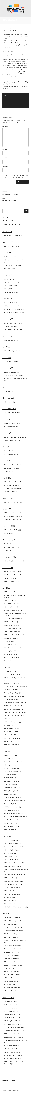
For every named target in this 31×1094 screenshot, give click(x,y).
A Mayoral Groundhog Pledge (15, 502)
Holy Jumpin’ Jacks (11, 741)
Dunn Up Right (10, 303)
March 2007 (7, 478)
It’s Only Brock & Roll (12, 1021)
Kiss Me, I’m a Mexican (13, 482)
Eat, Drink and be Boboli (13, 289)
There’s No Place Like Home (15, 309)
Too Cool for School (12, 859)
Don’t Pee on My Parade (13, 372)
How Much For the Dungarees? (15, 762)
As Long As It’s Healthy (13, 843)
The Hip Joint (10, 897)
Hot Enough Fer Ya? (12, 581)
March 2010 (7, 232)
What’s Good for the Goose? (14, 863)
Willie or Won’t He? (12, 731)
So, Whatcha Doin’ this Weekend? (16, 816)
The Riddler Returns (12, 412)
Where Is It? (10, 725)
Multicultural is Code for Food (15, 813)
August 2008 (7, 336)
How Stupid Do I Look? (12, 887)
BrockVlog (9, 20)
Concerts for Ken (11, 340)
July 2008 (6, 347)
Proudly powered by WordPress (10, 1090)
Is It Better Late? (11, 856)
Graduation (9, 402)
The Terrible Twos (11, 955)
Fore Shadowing (11, 924)
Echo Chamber (10, 794)
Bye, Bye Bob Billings (12, 423)
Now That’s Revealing (12, 488)
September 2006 (9, 557)
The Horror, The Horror (13, 235)
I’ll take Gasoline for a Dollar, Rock (15, 874)
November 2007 (8, 398)
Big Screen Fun (11, 823)
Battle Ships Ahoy (11, 292)
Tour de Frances (10, 491)
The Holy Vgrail (10, 878)
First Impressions (12, 971)
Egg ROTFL (9, 968)
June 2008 (6, 358)
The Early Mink (10, 774)
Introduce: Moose (11, 1011)
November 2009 (8, 242)
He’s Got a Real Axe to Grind (14, 225)
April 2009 (6, 253)
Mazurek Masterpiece (13, 575)
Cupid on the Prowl (11, 1034)
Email (4, 158)
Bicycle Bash (10, 592)
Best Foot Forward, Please (14, 847)
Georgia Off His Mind (13, 974)
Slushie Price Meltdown (13, 610)
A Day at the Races (11, 765)
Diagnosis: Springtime (12, 945)
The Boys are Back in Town (14, 1017)
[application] (15, 100)
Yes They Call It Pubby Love (14, 561)
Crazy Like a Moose (12, 468)
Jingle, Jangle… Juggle (12, 693)
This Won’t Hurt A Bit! (12, 987)
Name (4, 149)
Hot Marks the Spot (12, 306)
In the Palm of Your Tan (13, 265)
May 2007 (6, 447)
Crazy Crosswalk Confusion (14, 1030)
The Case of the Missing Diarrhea (16, 907)
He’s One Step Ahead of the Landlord (17, 378)
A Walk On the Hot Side (13, 674)
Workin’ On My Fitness (12, 519)
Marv (16, 28)
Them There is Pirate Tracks (14, 715)
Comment (5, 126)
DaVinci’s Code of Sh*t (13, 771)
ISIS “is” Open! (10, 391)
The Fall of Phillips (11, 361)
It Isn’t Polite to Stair (12, 840)
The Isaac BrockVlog (12, 981)
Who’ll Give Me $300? (12, 958)
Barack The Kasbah (11, 326)
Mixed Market (10, 829)
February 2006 (8, 998)
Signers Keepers (11, 1005)
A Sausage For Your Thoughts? (15, 712)
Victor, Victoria (10, 778)
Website (5, 166)
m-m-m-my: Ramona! (12, 949)
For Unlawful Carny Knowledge (15, 437)
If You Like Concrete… (12, 807)
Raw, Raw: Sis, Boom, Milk (13, 516)
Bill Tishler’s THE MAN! (13, 631)
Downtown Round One (12, 1058)
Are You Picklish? (11, 607)
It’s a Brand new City (12, 547)
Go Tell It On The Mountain (14, 1049)
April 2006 (6, 836)
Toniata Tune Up (11, 978)
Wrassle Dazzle (11, 268)
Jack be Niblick (10, 991)
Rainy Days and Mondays (13, 965)
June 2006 (6, 667)
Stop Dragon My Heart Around (15, 702)
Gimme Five (9, 719)
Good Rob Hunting (11, 699)
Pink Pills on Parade (12, 604)
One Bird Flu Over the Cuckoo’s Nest (16, 940)
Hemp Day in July (11, 651)
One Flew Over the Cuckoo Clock (15, 884)
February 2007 (8, 498)
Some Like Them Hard (12, 513)
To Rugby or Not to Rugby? (14, 709)
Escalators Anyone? (12, 787)
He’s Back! (9, 533)
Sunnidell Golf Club (13, 41)
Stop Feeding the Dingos (13, 791)
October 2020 (7, 221)
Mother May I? (10, 804)
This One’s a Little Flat (12, 1001)
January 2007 (7, 509)
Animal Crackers (11, 1008)
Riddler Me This (10, 471)
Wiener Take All (11, 426)
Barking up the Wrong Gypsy (14, 1037)
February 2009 (8, 299)
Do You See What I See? (13, 618)
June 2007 (6, 433)
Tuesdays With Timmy (12, 962)
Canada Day (10, 661)
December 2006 (8, 526)
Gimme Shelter (10, 641)
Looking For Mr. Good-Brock (14, 797)
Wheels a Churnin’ (11, 622)
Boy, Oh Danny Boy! (11, 952)
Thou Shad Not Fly (11, 768)
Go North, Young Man (13, 738)
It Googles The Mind (12, 285)
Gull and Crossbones (13, 894)
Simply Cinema (11, 654)
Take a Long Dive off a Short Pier (15, 686)
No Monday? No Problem (13, 329)
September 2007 (9, 409)
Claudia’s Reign (11, 904)
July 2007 (6, 419)
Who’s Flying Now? (11, 744)
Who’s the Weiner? (12, 485)
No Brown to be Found (12, 648)
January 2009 (7, 319)
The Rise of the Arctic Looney (14, 800)
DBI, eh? (8, 544)
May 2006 (6, 751)
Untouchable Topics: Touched (14, 930)
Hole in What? (11, 735)
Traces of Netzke (11, 937)
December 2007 (8, 387)
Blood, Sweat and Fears (13, 866)
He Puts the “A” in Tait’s (13, 1014)
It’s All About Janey (12, 1045)
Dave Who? (9, 550)
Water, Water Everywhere (13, 375)
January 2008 (7, 368)
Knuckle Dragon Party (12, 440)
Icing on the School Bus (13, 1024)
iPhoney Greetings (11, 246)
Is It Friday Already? (12, 784)
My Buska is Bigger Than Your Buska (16, 678)
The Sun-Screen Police (13, 689)
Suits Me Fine (10, 578)
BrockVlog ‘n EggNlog (12, 530)
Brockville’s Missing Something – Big (17, 1040)
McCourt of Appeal (11, 755)
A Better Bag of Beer (13, 351)
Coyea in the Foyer (12, 900)
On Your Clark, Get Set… (13, 927)
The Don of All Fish (11, 781)
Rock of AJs (10, 279)
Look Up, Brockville (12, 282)
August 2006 (7, 568)
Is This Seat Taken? (12, 600)
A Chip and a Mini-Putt (12, 465)
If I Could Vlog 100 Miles (13, 706)
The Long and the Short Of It (14, 696)
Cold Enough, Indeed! (12, 1052)
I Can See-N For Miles (12, 826)
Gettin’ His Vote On (11, 625)
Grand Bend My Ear (12, 810)
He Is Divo (9, 451)
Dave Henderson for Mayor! (14, 635)
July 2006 (6, 588)
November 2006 (8, 540)
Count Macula (11, 984)
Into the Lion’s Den (11, 853)
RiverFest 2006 (11, 671)
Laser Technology (11, 638)
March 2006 (7, 914)
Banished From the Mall (13, 1055)
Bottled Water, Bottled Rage (14, 312)
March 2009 (7, 275)
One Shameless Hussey (13, 323)
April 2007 (6, 461)
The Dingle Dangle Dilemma (14, 628)
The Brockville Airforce (13, 917)
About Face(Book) (12, 454)
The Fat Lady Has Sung (13, 571)
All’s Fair (9, 758)
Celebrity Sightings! (12, 850)
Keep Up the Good (11, 683)
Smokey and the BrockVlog (14, 881)
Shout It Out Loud (12, 728)
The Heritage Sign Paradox (14, 1027)
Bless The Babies (12, 820)
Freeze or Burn (10, 257)
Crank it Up (9, 891)
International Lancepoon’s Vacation (16, 260)
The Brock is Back (11, 644)
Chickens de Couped (12, 934)
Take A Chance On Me (12, 722)
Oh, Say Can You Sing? (13, 657)
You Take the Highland (13, 921)
